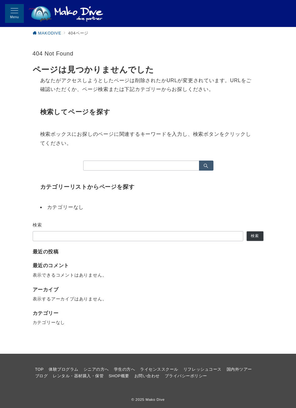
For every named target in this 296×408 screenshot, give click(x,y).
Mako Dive (155, 399)
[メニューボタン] (14, 13)
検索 (37, 224)
